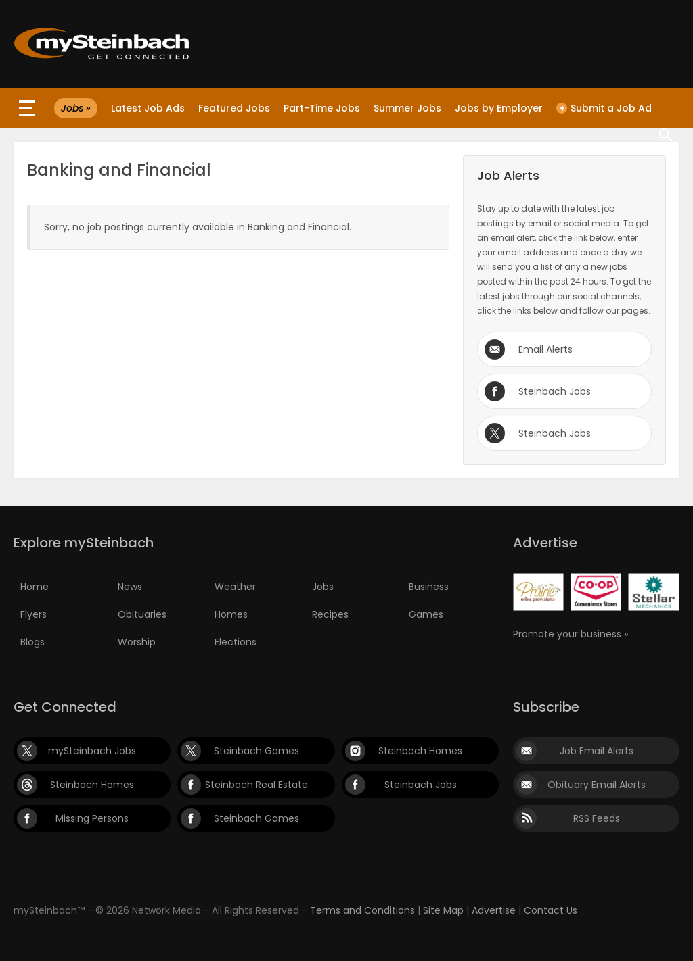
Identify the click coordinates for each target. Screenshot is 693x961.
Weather (235, 586)
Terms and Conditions (362, 910)
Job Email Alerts (596, 751)
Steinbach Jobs (554, 391)
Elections (235, 642)
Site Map (443, 910)
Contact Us (550, 910)
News (130, 586)
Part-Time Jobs (322, 108)
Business (429, 586)
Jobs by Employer (499, 108)
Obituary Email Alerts (596, 784)
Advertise (494, 910)
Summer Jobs (407, 108)
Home (34, 586)
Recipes (330, 614)
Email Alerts (545, 349)
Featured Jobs (234, 108)
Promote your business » (570, 634)
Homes (231, 614)
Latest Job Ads (148, 108)
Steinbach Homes (420, 751)
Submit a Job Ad (604, 108)
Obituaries (142, 614)
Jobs (323, 586)
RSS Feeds (596, 818)
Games (426, 614)
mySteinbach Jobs (92, 751)
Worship (137, 642)
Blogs (32, 642)
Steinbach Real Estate (256, 784)
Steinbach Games (256, 751)
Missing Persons (92, 818)
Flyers (33, 614)
